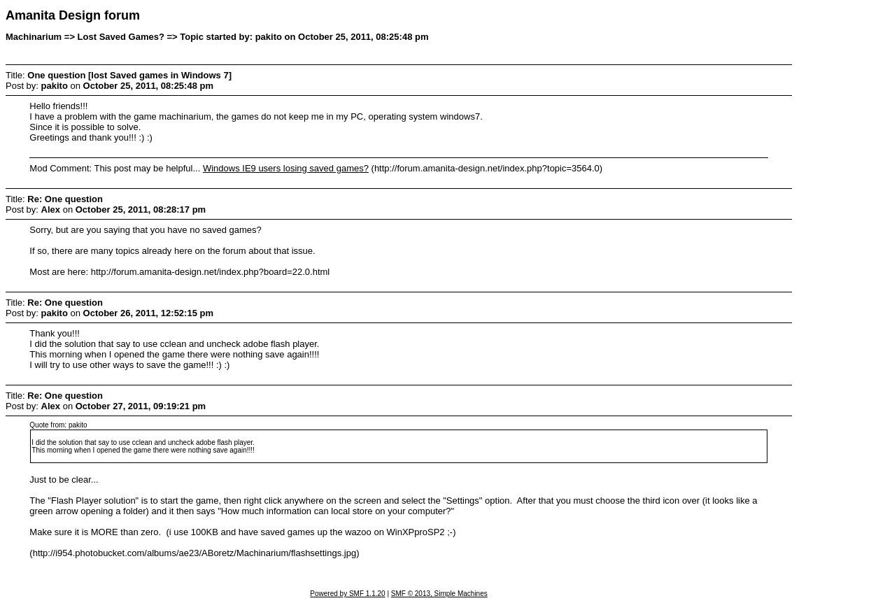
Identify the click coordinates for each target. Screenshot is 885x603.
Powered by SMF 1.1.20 (347, 593)
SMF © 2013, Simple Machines (439, 593)
